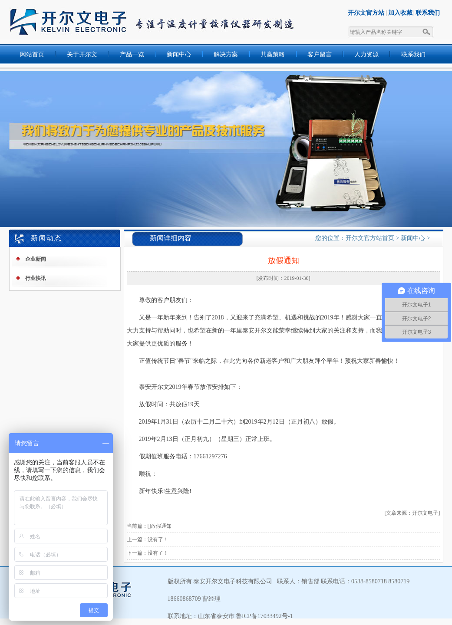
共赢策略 (273, 54)
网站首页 (32, 54)
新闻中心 (179, 54)
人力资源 (366, 54)
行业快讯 (35, 278)
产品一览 (132, 54)
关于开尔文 (82, 54)
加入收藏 (400, 13)
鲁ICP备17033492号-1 (263, 616)
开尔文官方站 (366, 13)
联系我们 (428, 13)
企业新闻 (35, 259)
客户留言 (319, 54)
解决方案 (226, 54)
